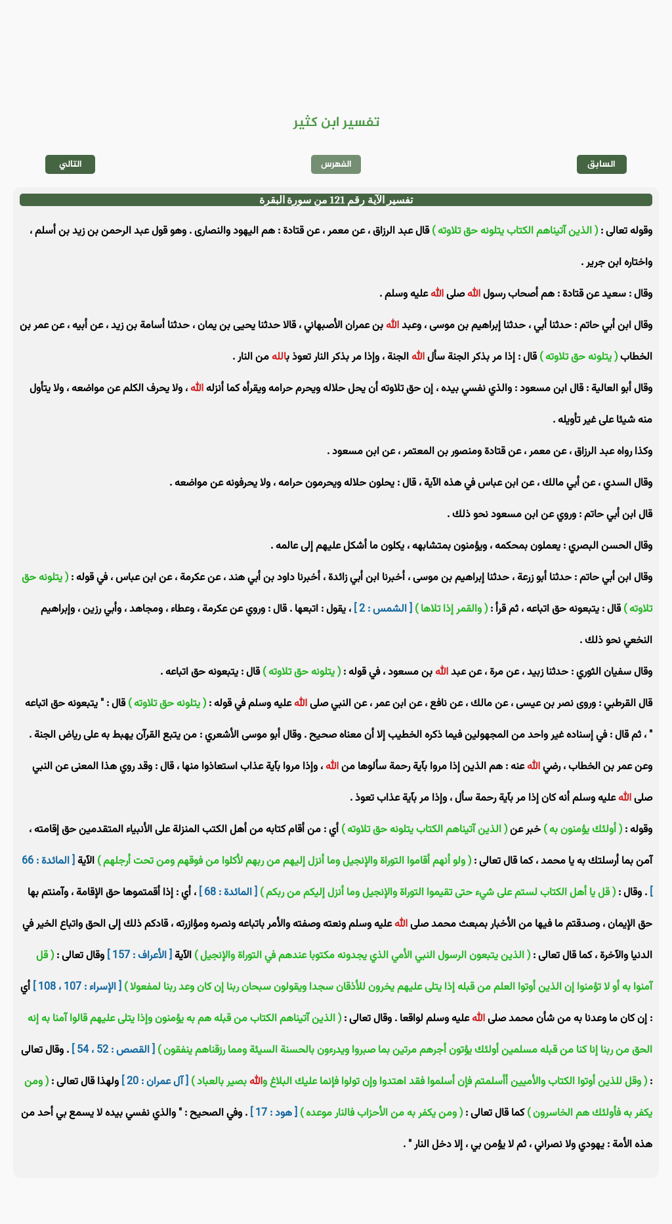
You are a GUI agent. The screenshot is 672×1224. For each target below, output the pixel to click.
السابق (601, 164)
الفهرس (336, 164)
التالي (70, 164)
